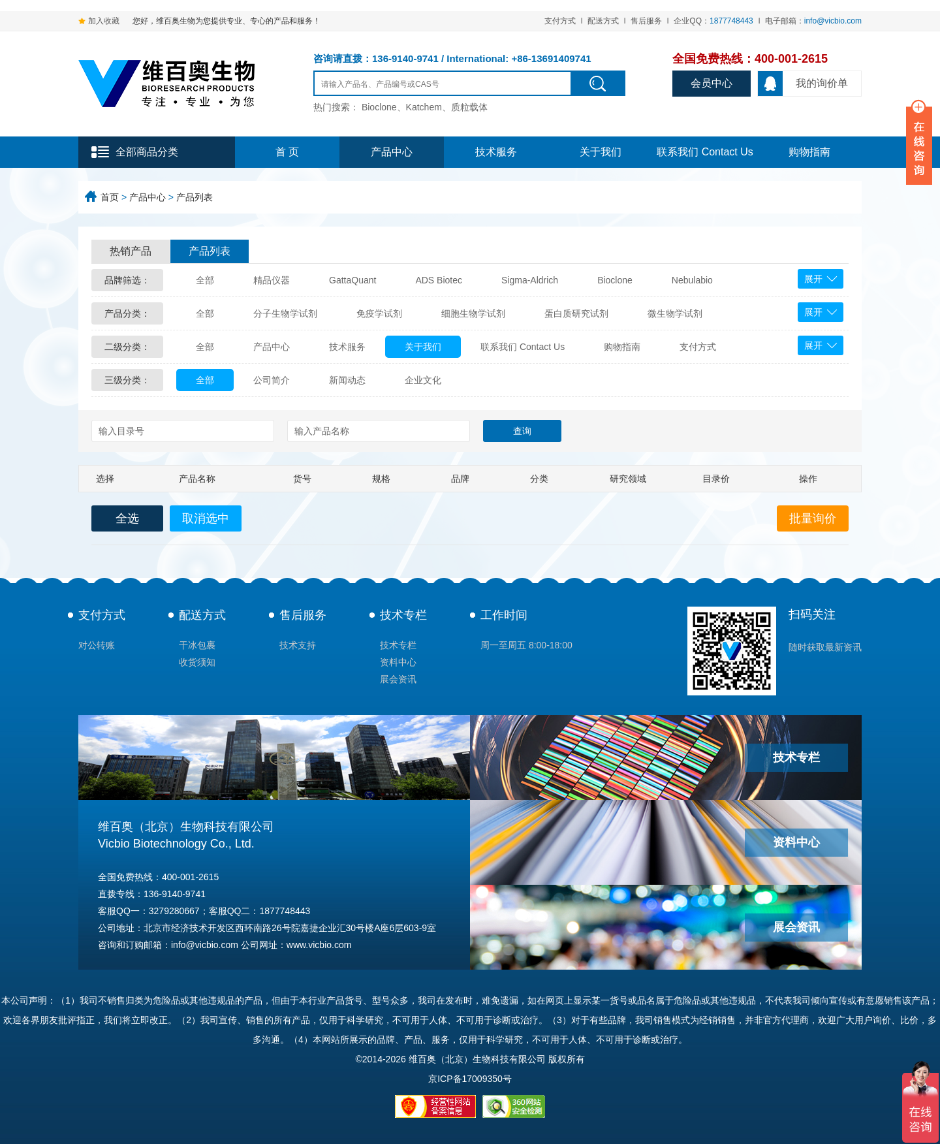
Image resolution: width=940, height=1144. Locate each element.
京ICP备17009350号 (470, 1078)
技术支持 (297, 645)
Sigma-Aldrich (529, 280)
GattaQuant (352, 280)
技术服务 (496, 151)
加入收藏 (103, 20)
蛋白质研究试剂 (576, 313)
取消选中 (205, 518)
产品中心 (392, 151)
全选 (127, 518)
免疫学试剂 (379, 313)
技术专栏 (403, 615)
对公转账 (96, 645)
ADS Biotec (438, 280)
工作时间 (503, 615)
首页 (110, 197)
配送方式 (603, 20)
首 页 (287, 151)
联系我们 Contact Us (705, 151)
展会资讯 (398, 679)
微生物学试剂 (675, 313)
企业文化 (423, 380)
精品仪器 (271, 280)
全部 (205, 280)
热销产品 (130, 251)
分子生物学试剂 (285, 313)
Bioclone (615, 280)
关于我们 (600, 151)
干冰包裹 (197, 645)
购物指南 (809, 151)
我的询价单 (803, 83)
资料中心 (398, 662)
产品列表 (194, 197)
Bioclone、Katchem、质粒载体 (425, 107)
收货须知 (197, 662)
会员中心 (711, 83)
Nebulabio (692, 280)
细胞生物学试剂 (473, 313)
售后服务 (646, 20)
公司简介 (271, 380)
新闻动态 (347, 380)
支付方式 (560, 20)
